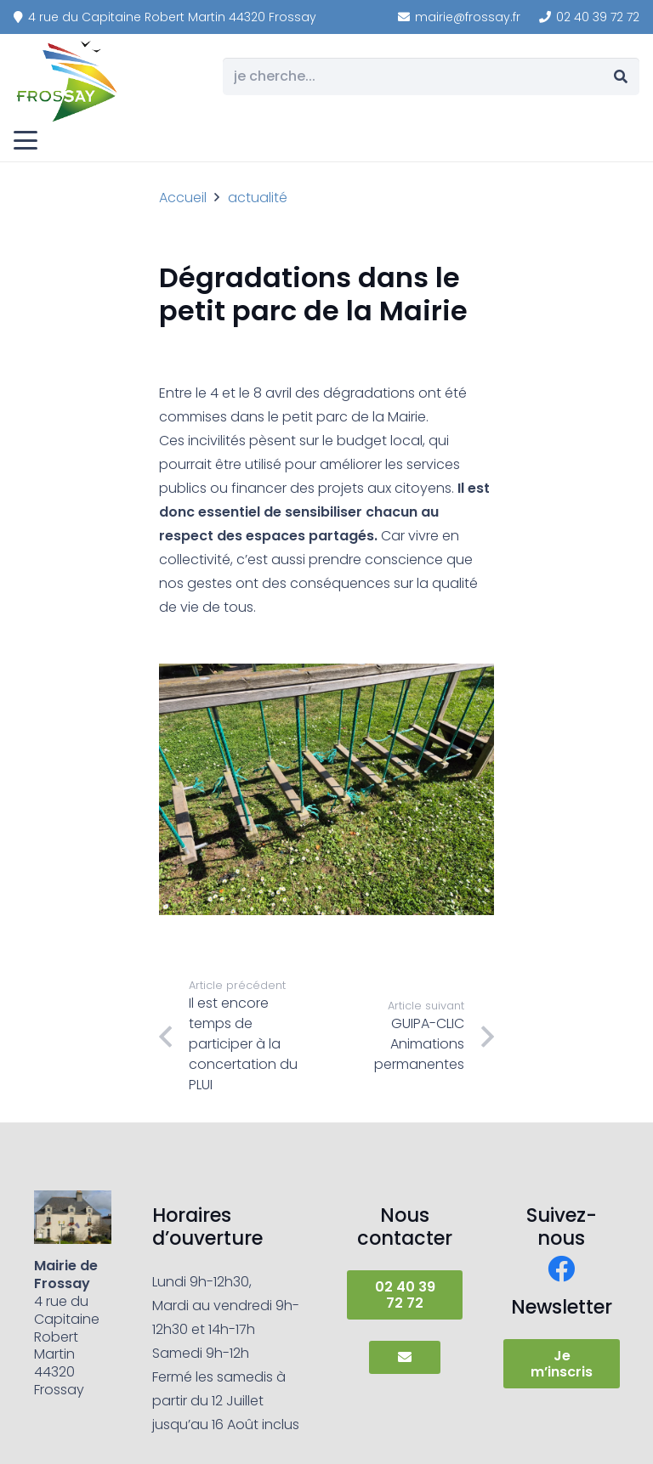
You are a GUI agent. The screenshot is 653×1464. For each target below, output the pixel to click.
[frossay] (68, 80)
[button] (25, 140)
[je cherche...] (431, 77)
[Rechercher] (620, 77)
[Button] (404, 1357)
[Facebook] (561, 1268)
